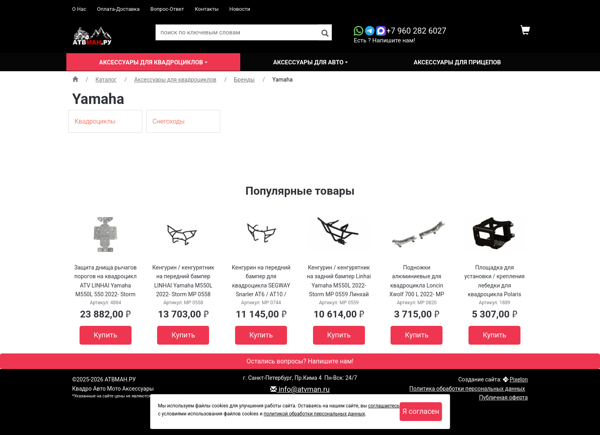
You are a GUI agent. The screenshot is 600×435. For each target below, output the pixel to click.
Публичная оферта (503, 397)
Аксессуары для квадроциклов (152, 62)
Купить (105, 335)
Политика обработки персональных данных (467, 388)
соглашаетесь (383, 406)
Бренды (244, 79)
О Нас (79, 9)
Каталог (106, 79)
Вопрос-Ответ (167, 9)
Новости (239, 9)
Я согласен (420, 411)
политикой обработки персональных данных (314, 414)
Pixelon (519, 379)
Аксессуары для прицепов (457, 62)
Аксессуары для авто (309, 62)
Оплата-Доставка (118, 9)
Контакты (207, 9)
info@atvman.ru (299, 389)
